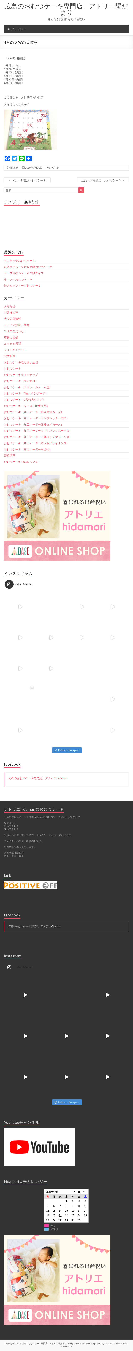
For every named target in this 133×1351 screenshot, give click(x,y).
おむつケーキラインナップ (21, 374)
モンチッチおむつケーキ (19, 260)
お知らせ (54, 167)
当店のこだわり (14, 331)
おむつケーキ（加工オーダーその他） (28, 449)
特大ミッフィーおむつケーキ (22, 285)
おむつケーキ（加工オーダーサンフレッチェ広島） (36, 418)
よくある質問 (12, 343)
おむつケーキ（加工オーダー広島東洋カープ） (34, 412)
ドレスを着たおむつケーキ (27, 180)
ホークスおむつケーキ (18, 279)
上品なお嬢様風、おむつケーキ (102, 180)
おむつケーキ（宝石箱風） (21, 381)
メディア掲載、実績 (16, 325)
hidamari (13, 167)
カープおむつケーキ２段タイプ (24, 273)
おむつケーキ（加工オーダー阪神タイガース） (34, 424)
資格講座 (9, 455)
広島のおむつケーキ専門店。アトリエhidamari (37, 778)
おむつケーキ (12, 368)
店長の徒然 (11, 337)
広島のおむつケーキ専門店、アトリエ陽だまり (66, 9)
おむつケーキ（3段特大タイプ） (24, 399)
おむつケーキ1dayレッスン (21, 461)
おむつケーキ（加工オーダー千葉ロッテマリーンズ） (38, 436)
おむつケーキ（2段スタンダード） (26, 393)
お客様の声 (11, 312)
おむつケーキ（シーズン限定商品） (26, 405)
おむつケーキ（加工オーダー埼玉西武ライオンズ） (36, 443)
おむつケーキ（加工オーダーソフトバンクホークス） (38, 430)
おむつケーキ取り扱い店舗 (21, 362)
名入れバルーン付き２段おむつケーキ (28, 266)
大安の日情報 (12, 318)
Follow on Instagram (67, 750)
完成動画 (9, 356)
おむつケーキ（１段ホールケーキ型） (28, 387)
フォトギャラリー (15, 349)
